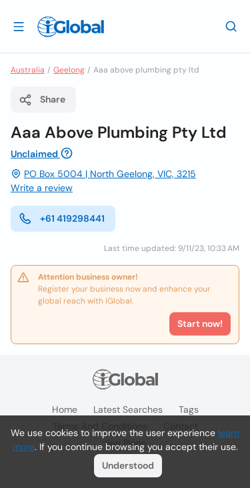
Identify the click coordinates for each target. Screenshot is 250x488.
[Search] (231, 26)
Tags (189, 409)
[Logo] (70, 26)
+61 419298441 (62, 218)
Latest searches (128, 409)
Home (64, 409)
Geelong (69, 70)
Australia (28, 70)
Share (42, 100)
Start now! (200, 324)
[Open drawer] (18, 26)
